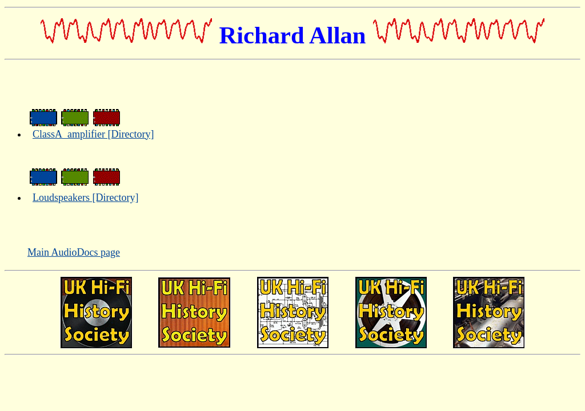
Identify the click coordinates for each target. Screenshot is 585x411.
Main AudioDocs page (73, 252)
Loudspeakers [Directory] (85, 197)
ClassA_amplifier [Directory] (93, 134)
